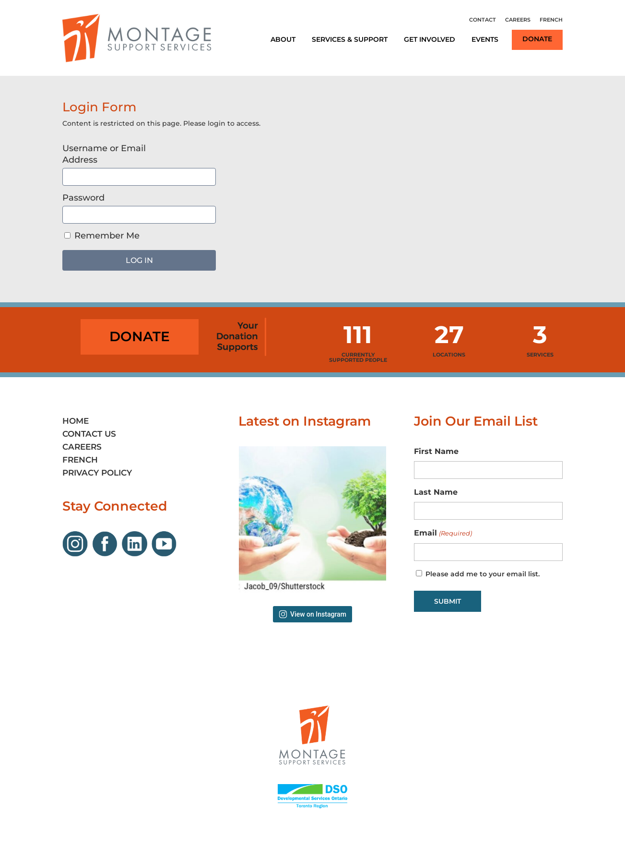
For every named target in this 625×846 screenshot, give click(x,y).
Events (485, 39)
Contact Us (89, 434)
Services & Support (350, 39)
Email (443, 533)
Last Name (436, 492)
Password (83, 197)
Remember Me (102, 235)
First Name (436, 451)
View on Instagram (312, 614)
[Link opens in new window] (77, 554)
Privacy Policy (97, 472)
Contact (482, 19)
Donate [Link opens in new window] (537, 39)
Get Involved (429, 39)
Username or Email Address (104, 154)
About (283, 39)
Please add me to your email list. (482, 574)
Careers (518, 19)
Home (75, 421)
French (551, 19)
